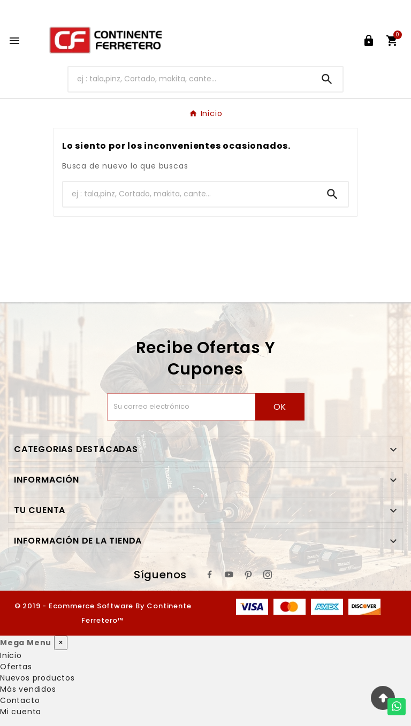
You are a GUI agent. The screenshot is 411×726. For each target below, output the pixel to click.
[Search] (327, 79)
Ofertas (16, 666)
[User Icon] (368, 40)
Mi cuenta (20, 711)
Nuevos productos (37, 677)
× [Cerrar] (60, 642)
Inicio (11, 655)
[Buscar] (190, 79)
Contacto (20, 700)
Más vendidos (28, 689)
